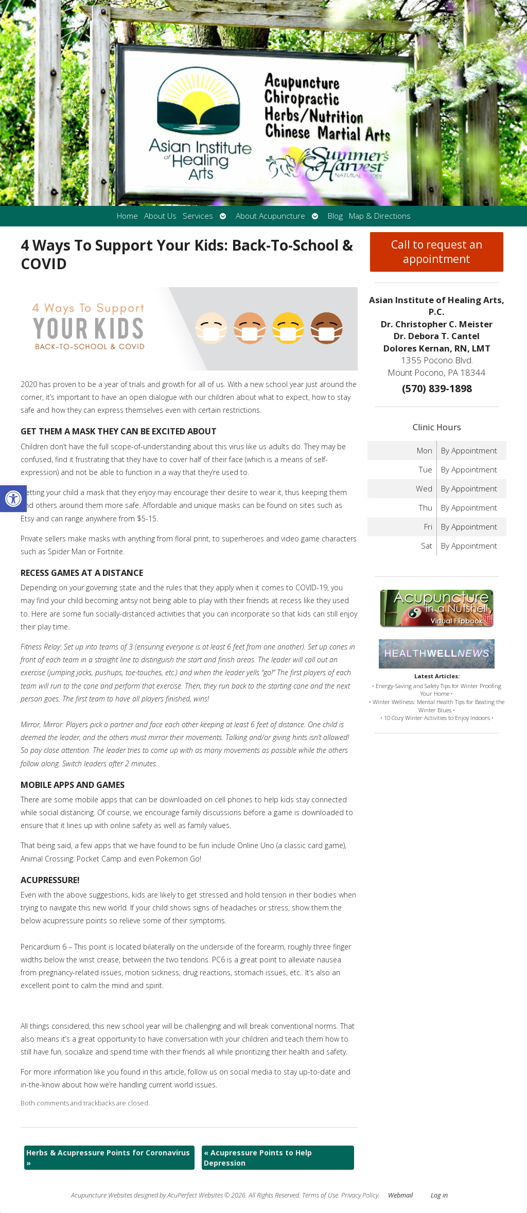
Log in (439, 1195)
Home (127, 215)
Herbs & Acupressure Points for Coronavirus (108, 1158)
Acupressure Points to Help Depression (258, 1158)
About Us (160, 215)
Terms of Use (320, 1195)
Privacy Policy (359, 1195)
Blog (335, 215)
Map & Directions (380, 215)
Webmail (400, 1195)
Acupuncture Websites (101, 1195)
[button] (13, 498)
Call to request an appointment (436, 251)
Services (198, 215)
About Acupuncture (270, 215)
